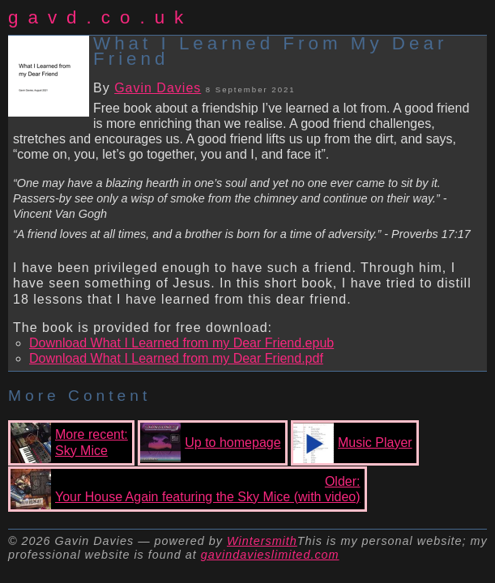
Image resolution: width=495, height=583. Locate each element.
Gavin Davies (157, 88)
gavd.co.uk (100, 17)
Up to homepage (210, 443)
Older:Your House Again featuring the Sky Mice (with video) (186, 489)
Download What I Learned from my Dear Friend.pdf (176, 358)
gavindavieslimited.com (270, 554)
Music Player (352, 443)
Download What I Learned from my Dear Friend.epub (181, 343)
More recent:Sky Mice (69, 443)
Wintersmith (262, 540)
